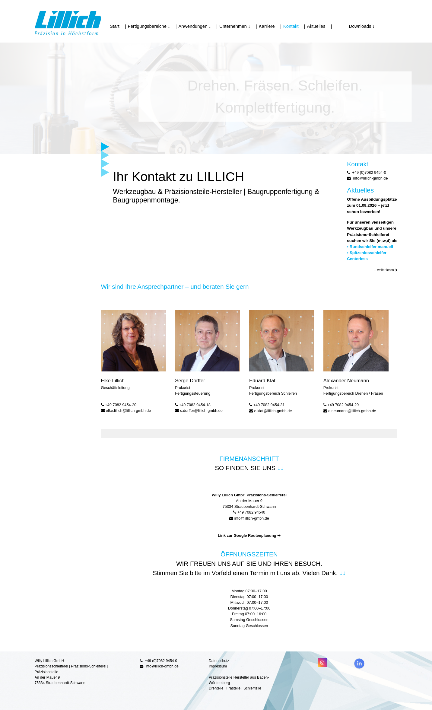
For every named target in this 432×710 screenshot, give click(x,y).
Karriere (267, 26)
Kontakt (291, 26)
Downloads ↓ (354, 26)
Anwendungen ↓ (195, 26)
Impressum (218, 666)
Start (114, 26)
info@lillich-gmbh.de (251, 518)
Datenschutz (219, 661)
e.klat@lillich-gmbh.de (273, 411)
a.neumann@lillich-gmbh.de (352, 411)
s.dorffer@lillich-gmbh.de (201, 410)
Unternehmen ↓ (234, 26)
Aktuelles (316, 26)
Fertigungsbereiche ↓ (149, 26)
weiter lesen (387, 270)
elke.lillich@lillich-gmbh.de (128, 410)
